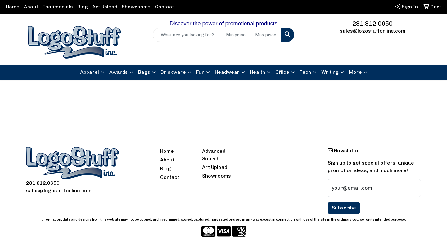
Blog (82, 7)
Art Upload (104, 7)
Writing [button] (330, 72)
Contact (164, 7)
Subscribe (344, 208)
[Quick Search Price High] (266, 35)
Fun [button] (200, 72)
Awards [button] (118, 72)
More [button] (355, 72)
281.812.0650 (372, 23)
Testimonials (58, 7)
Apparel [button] (89, 72)
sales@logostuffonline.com (372, 31)
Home (13, 7)
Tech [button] (305, 72)
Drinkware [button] (173, 72)
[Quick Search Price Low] (237, 35)
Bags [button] (144, 72)
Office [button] (282, 72)
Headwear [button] (227, 72)
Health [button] (257, 72)
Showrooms (136, 7)
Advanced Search (213, 154)
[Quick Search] (188, 35)
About (31, 7)
